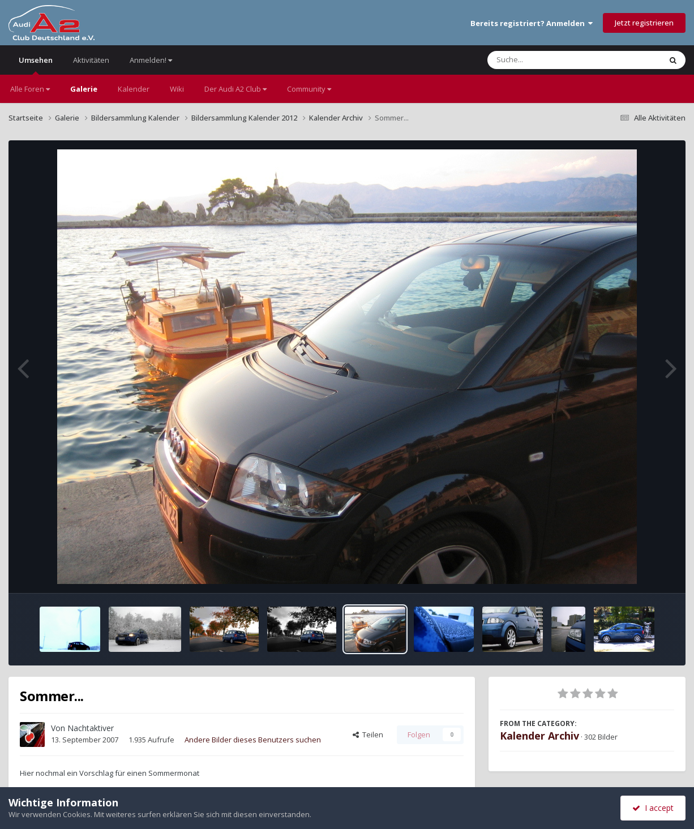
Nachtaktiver (90, 728)
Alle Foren (30, 89)
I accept (653, 807)
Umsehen (36, 65)
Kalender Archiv (539, 735)
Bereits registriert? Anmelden (531, 23)
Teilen (368, 734)
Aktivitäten (91, 60)
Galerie (83, 89)
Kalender (133, 89)
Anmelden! (151, 60)
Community (309, 89)
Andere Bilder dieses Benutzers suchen (253, 739)
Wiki (177, 89)
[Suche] (551, 60)
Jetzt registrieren (644, 23)
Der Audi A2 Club (235, 89)
